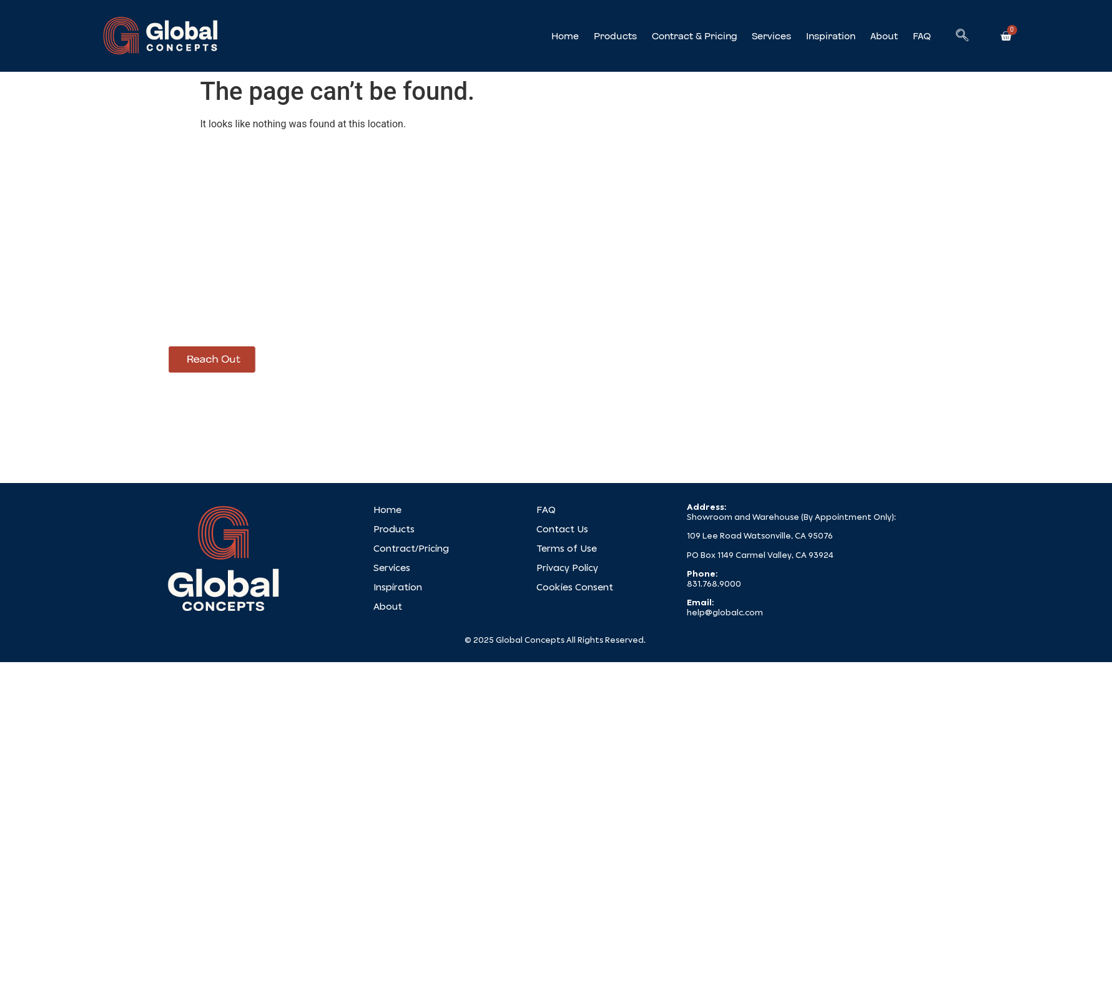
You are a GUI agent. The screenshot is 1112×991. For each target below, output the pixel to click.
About (884, 36)
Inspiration (830, 36)
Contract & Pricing (694, 36)
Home (565, 36)
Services (771, 36)
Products (615, 36)
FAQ (922, 36)
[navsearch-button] (962, 36)
